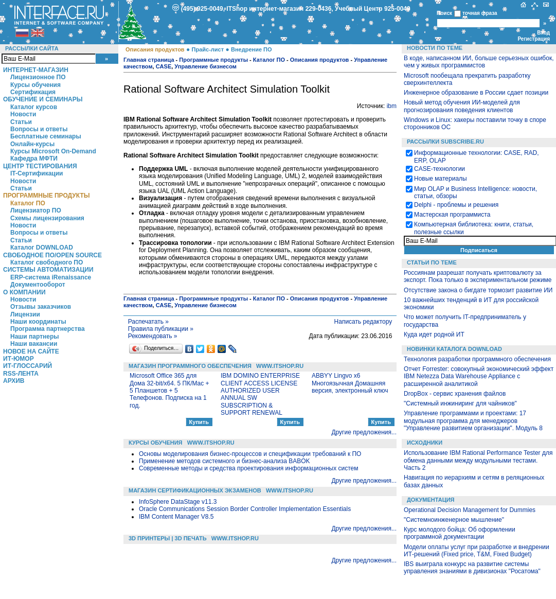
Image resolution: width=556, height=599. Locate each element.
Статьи (21, 122)
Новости (23, 114)
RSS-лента (21, 373)
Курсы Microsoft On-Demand (53, 151)
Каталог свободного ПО (46, 262)
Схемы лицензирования (47, 218)
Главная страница (148, 60)
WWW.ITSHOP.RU (279, 366)
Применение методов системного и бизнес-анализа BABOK (224, 461)
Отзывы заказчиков (40, 306)
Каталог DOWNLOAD (41, 247)
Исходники (424, 442)
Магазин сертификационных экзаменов (195, 490)
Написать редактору (363, 321)
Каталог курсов (33, 107)
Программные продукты (46, 195)
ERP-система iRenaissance (50, 277)
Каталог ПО (27, 203)
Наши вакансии (33, 343)
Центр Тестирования (40, 166)
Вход (543, 33)
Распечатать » (148, 321)
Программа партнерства (47, 328)
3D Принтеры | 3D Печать (168, 538)
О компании (24, 292)
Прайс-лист (208, 49)
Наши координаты (38, 321)
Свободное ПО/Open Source (52, 255)
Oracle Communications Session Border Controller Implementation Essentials (245, 509)
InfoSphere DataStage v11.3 (178, 501)
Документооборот (37, 284)
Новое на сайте (31, 351)
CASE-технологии (439, 168)
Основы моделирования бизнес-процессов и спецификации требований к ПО (250, 453)
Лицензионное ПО (38, 77)
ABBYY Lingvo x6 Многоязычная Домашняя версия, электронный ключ (350, 383)
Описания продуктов (155, 49)
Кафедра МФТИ (34, 158)
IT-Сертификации (36, 173)
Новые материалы (440, 178)
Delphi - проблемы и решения (456, 204)
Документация (431, 500)
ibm (392, 106)
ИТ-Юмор (18, 358)
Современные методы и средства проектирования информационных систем (248, 468)
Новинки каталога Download (454, 349)
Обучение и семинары (43, 99)
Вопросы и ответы (38, 129)
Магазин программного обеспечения (190, 366)
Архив (14, 380)
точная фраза (479, 13)
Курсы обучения (35, 85)
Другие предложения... (364, 432)
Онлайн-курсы (32, 144)
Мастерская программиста (452, 214)
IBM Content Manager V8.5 (176, 516)
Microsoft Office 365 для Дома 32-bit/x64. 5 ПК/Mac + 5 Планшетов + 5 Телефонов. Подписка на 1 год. (169, 390)
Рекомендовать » (152, 336)
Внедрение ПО (251, 49)
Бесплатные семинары (45, 136)
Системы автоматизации (48, 269)
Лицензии (25, 314)
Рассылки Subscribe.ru (445, 141)
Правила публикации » (160, 328)
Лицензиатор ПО (35, 210)
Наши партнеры (34, 336)
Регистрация (533, 39)
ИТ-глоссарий (27, 365)
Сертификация (33, 92)
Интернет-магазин (35, 70)
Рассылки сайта (32, 48)
